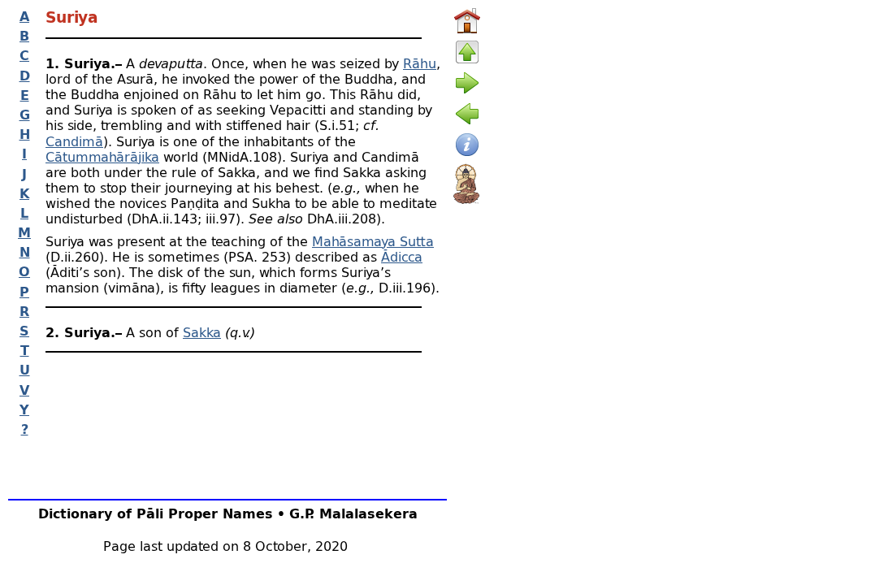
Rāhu (419, 63)
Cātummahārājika (102, 156)
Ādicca (401, 256)
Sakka (202, 331)
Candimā (74, 141)
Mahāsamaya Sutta (373, 240)
